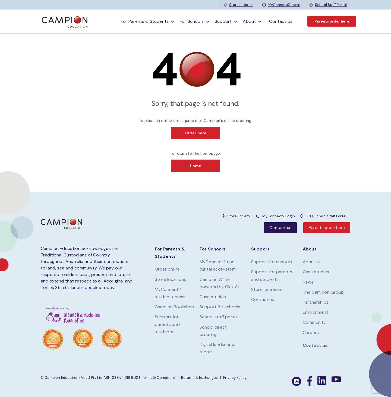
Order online (167, 269)
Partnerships (316, 302)
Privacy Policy (235, 377)
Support (223, 21)
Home (195, 165)
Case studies (213, 297)
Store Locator (238, 4)
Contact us (280, 227)
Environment (315, 312)
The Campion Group (323, 292)
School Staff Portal (328, 4)
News (308, 282)
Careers (311, 332)
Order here (196, 133)
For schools (192, 21)
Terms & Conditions (159, 377)
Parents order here (331, 21)
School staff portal (219, 317)
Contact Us (280, 21)
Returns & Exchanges (199, 377)
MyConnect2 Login (281, 4)
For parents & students (145, 21)
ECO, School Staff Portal (325, 216)
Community (314, 322)
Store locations (170, 279)
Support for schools (220, 307)
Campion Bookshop (174, 307)
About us (312, 262)
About (249, 21)
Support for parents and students (167, 324)
